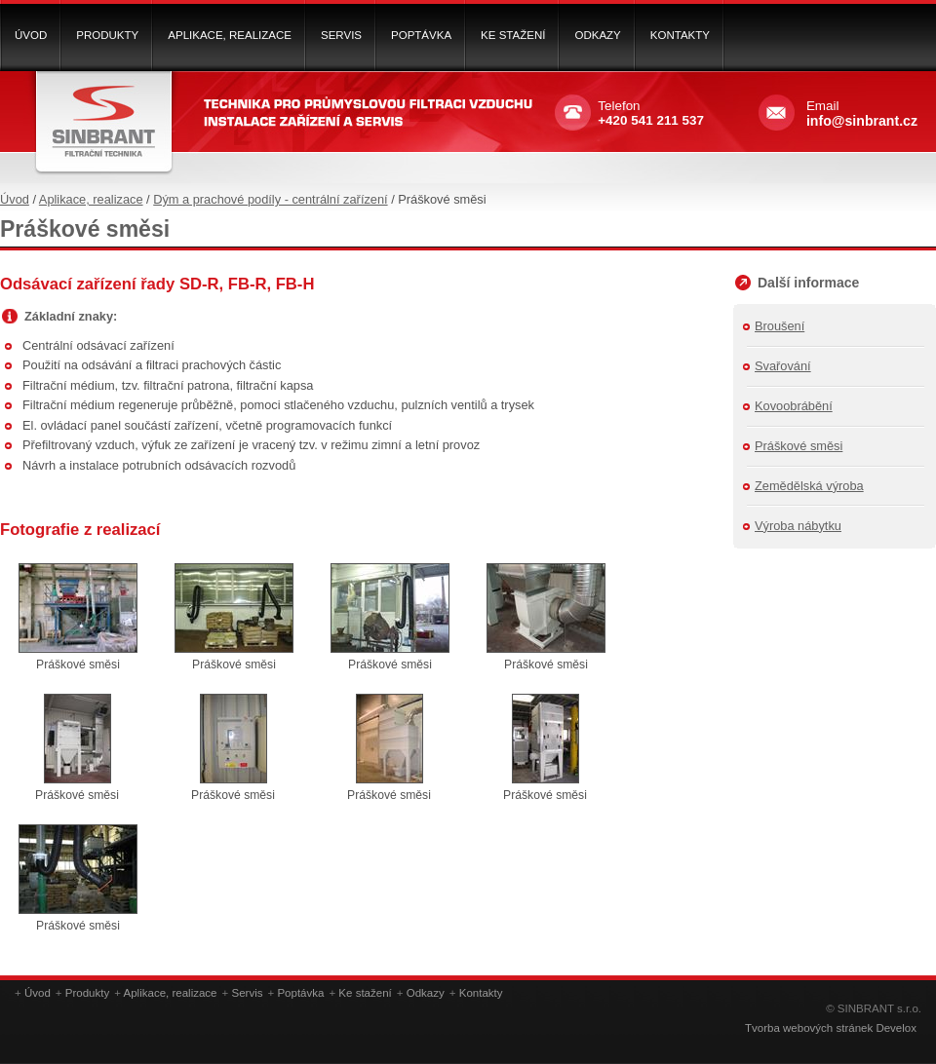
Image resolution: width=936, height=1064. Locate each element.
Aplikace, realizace (91, 199)
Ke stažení (364, 993)
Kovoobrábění (794, 406)
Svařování (783, 366)
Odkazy (426, 993)
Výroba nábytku (798, 525)
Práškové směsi (798, 445)
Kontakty (481, 993)
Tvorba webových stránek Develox (830, 1028)
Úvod (14, 199)
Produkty (87, 993)
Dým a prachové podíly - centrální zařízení (270, 199)
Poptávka (300, 993)
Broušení (779, 326)
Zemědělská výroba (809, 485)
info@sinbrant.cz (861, 121)
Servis (246, 993)
